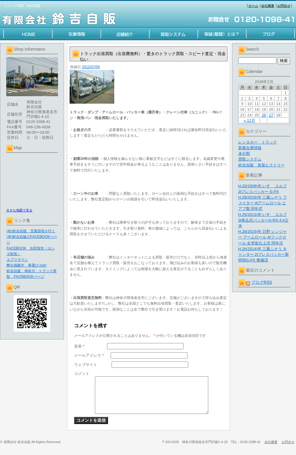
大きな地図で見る (19, 210)
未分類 (244, 153)
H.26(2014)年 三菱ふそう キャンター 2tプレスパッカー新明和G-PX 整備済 (263, 254)
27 (271, 115)
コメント (82, 373)
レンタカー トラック (257, 142)
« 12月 (249, 120)
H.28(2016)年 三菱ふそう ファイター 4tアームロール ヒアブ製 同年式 (262, 203)
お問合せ (283, 5)
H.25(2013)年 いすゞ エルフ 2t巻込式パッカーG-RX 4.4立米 (263, 220)
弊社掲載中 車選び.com (26, 265)
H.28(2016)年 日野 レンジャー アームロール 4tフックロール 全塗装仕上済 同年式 (262, 237)
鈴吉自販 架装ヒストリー (261, 165)
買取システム (249, 159)
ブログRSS (261, 282)
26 (264, 115)
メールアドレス (89, 355)
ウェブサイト (85, 364)
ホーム (253, 5)
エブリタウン (17, 260)
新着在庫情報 (249, 148)
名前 (79, 346)
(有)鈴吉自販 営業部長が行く (31, 231)
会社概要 (267, 5)
